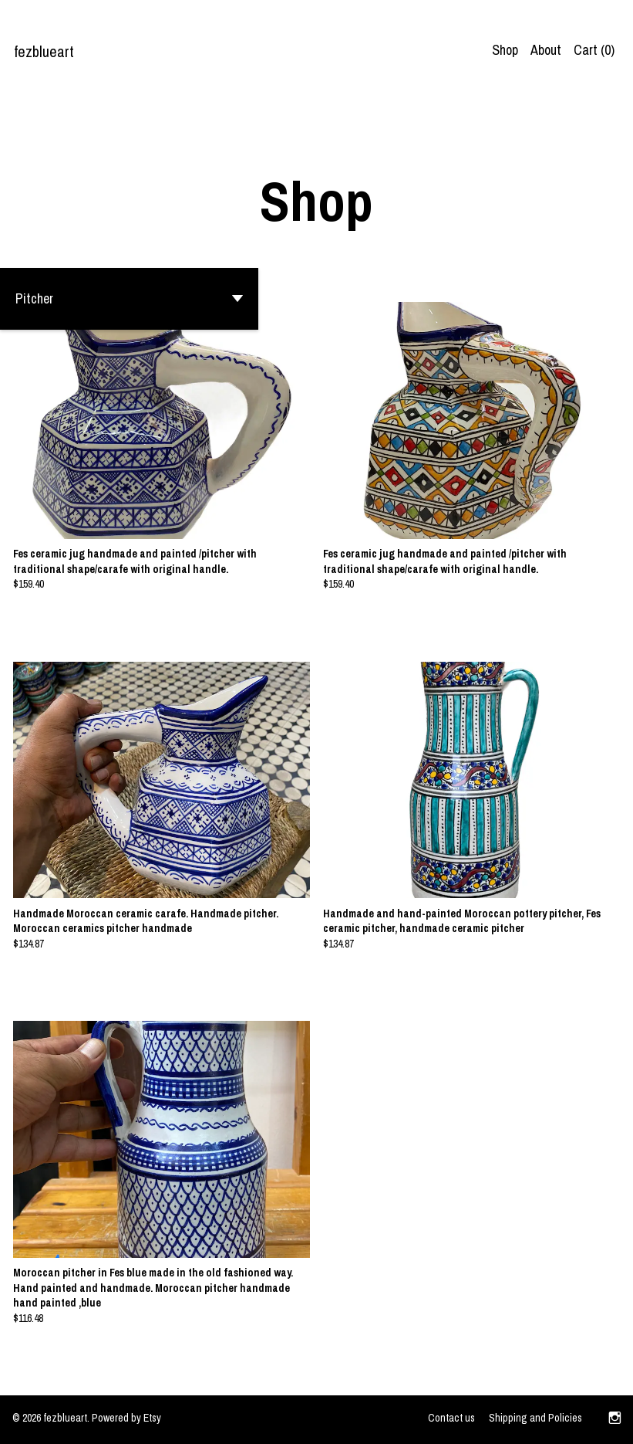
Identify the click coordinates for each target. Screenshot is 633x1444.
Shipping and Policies (535, 1418)
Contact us (451, 1418)
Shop (505, 49)
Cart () (594, 49)
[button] (129, 299)
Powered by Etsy (126, 1418)
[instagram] (615, 1419)
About (545, 49)
